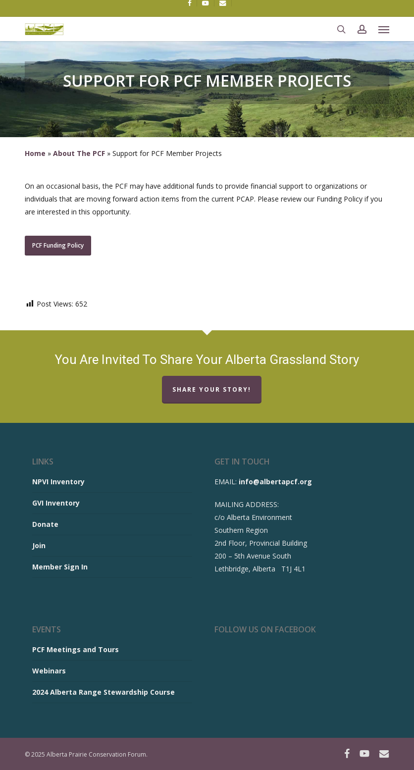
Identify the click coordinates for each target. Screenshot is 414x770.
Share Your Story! (211, 389)
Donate (45, 524)
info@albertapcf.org (275, 481)
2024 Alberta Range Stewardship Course (103, 692)
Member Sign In (60, 566)
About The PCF (79, 153)
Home (35, 153)
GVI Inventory (56, 503)
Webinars (49, 670)
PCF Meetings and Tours (75, 649)
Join (39, 545)
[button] (383, 29)
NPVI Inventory (58, 481)
